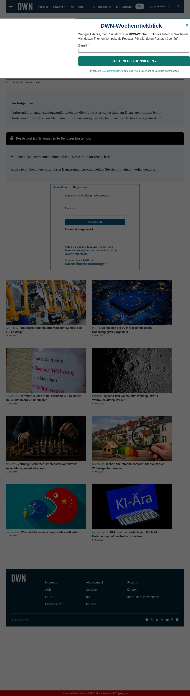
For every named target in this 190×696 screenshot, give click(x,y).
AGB (136, 71)
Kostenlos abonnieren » (134, 61)
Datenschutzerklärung (113, 71)
